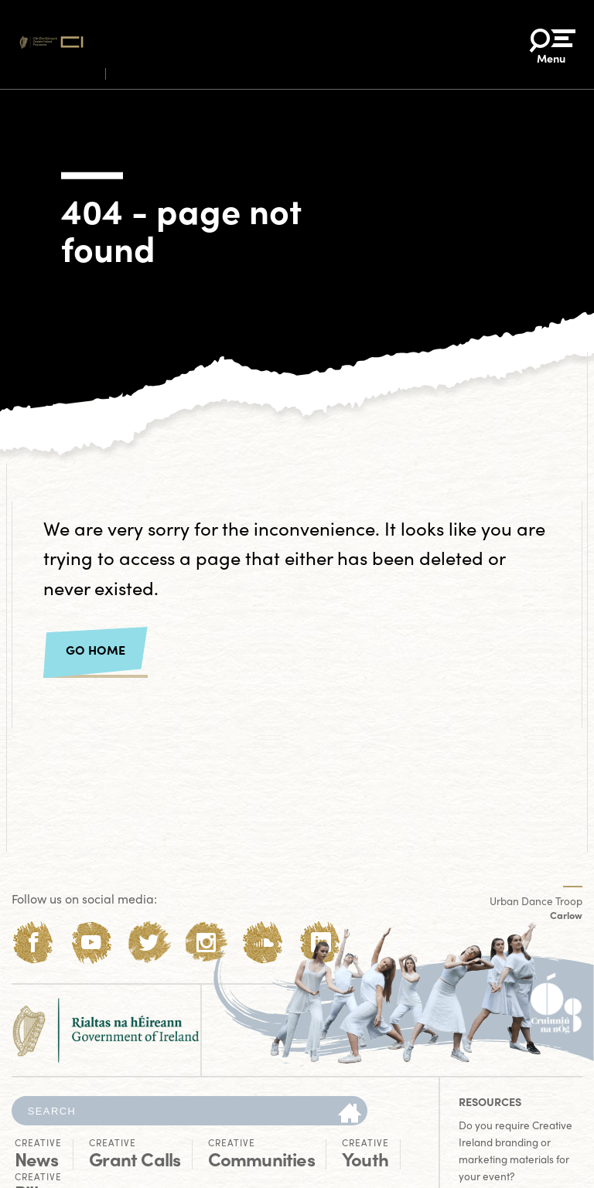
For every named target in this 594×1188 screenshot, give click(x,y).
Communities (261, 1153)
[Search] (349, 1114)
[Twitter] (149, 943)
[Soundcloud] (263, 943)
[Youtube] (91, 943)
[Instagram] (206, 943)
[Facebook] (34, 943)
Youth (365, 1153)
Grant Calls (134, 1153)
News (38, 1153)
